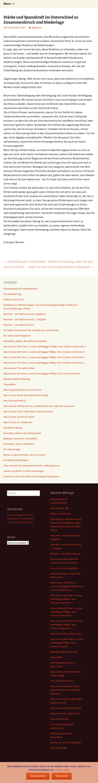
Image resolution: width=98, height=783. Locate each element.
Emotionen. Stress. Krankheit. (19, 443)
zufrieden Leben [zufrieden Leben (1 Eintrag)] (26, 522)
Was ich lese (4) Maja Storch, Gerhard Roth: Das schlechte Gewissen (39, 406)
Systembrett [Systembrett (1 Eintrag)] (28, 518)
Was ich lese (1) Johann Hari (18, 422)
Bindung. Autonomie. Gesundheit (20, 438)
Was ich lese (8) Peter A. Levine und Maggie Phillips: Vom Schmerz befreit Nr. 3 (44, 357)
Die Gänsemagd (12, 449)
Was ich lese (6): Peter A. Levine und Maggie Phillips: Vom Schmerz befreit (42, 373)
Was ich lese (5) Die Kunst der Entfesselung (26, 395)
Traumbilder (10, 384)
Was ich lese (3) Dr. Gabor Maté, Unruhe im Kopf (28, 411)
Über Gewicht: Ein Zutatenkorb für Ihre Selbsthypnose (32, 465)
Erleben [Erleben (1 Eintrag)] (11, 515)
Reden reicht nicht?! (14, 299)
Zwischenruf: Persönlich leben (19, 368)
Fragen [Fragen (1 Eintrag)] (20, 515)
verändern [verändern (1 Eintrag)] (12, 522)
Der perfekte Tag (12, 294)
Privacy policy (62, 769)
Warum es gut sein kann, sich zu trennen (24, 454)
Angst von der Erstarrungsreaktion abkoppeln (61, 266)
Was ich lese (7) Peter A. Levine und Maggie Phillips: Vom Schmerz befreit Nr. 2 (44, 362)
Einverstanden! (38, 776)
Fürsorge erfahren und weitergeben (22, 433)
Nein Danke (62, 776)
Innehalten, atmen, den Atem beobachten (25, 341)
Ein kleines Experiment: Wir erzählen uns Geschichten (31, 330)
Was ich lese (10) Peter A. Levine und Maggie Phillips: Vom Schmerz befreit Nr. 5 (45, 346)
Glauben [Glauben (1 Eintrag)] (29, 515)
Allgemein (36, 27)
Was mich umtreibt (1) (15, 400)
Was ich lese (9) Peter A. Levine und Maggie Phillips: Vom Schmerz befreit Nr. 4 (44, 351)
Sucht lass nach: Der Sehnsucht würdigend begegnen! (31, 476)
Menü (7, 3)
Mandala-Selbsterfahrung (17, 378)
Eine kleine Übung (13, 427)
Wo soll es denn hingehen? (17, 335)
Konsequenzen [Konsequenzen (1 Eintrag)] (14, 518)
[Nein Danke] (93, 772)
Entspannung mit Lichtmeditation (21, 288)
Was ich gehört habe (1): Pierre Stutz (23, 389)
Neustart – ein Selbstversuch (19, 324)
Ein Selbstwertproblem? (16, 460)
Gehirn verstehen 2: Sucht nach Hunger (24, 471)
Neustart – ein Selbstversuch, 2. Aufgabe (25, 319)
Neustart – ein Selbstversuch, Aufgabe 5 (25, 314)
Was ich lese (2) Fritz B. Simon (19, 416)
